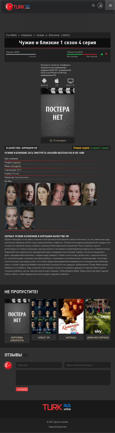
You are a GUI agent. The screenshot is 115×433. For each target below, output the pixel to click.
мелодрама (16, 166)
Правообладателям (57, 427)
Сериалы (17, 163)
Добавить (21, 389)
